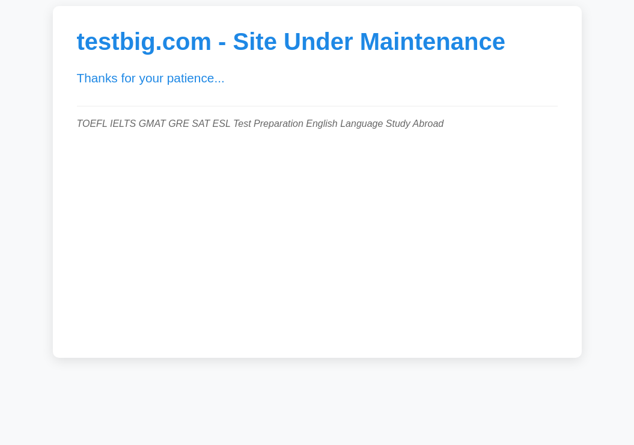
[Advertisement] (317, 237)
